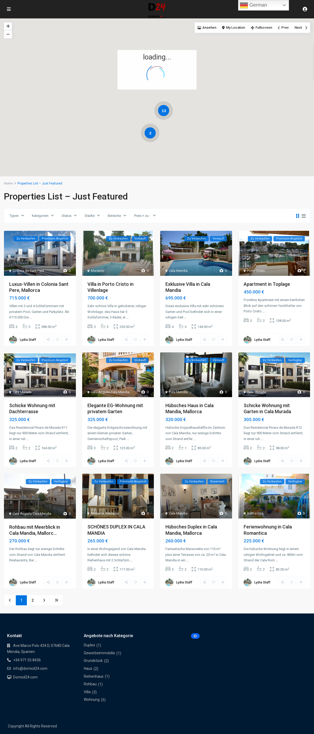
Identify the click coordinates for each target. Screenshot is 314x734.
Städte (90, 216)
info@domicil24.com (30, 668)
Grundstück (93, 660)
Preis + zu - (142, 216)
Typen (14, 216)
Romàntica (255, 513)
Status (66, 216)
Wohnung (92, 699)
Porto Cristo (256, 271)
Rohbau (90, 684)
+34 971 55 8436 (27, 660)
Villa (87, 692)
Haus (88, 668)
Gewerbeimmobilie (99, 653)
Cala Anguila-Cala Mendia (110, 392)
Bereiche (114, 216)
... (31, 317)
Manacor (97, 271)
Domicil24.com (25, 677)
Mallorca (97, 513)
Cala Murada (22, 392)
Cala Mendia (178, 271)
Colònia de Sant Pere (28, 271)
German (253, 5)
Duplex (89, 645)
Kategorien (40, 216)
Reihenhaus (94, 676)
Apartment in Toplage (267, 284)
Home (8, 183)
